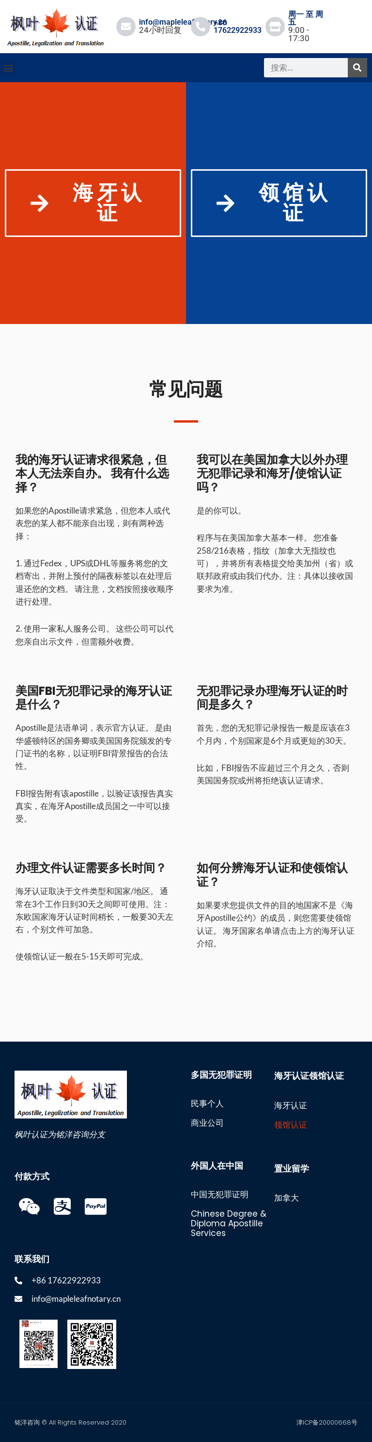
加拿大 (286, 1198)
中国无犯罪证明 (219, 1194)
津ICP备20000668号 (326, 1422)
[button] (8, 67)
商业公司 (207, 1123)
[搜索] (357, 67)
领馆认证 (290, 1125)
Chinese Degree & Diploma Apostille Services (228, 1223)
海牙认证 (290, 1105)
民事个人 (207, 1103)
